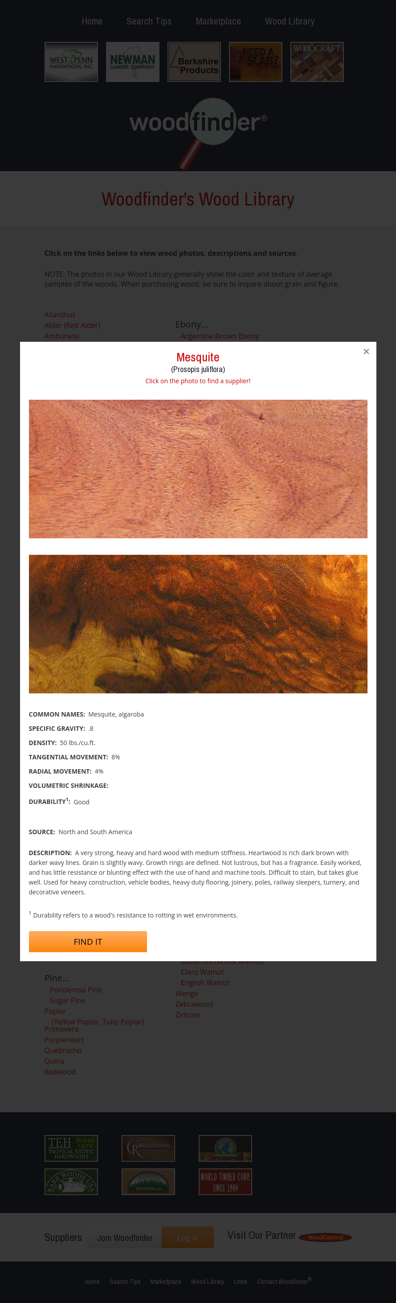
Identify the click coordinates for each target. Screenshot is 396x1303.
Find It (88, 941)
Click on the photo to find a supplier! (197, 381)
